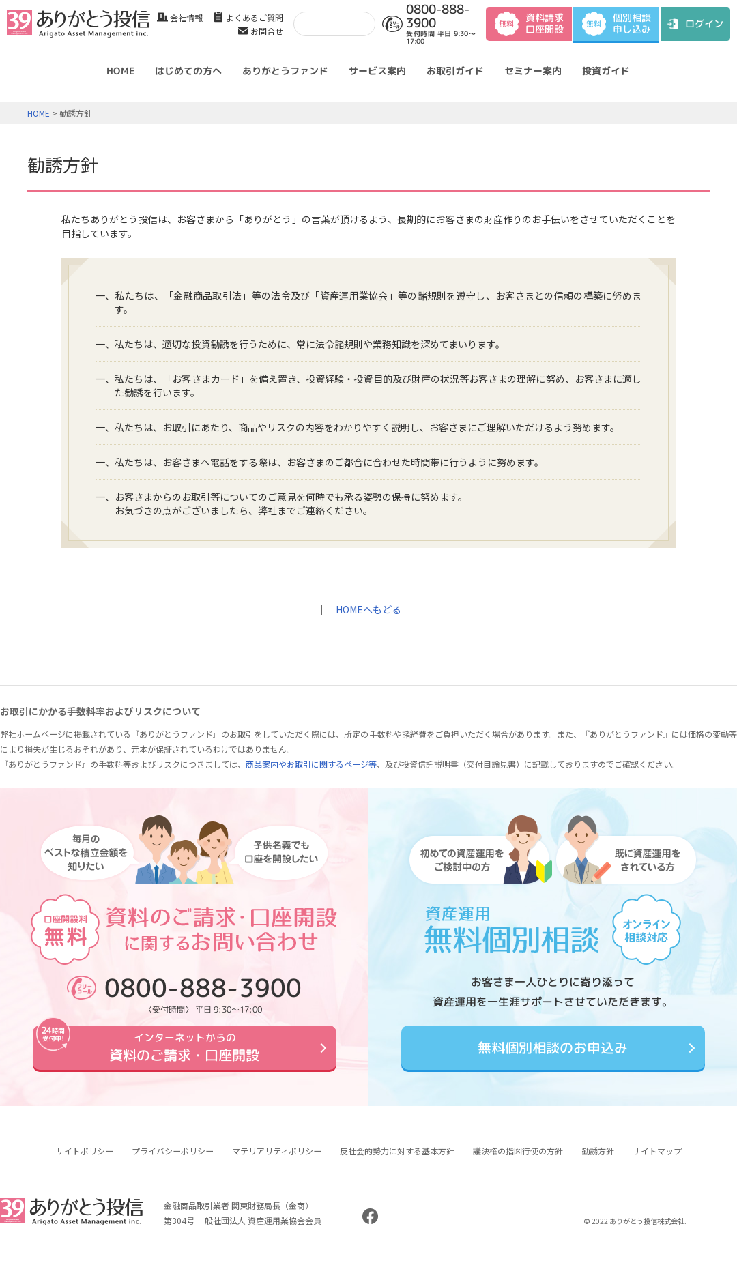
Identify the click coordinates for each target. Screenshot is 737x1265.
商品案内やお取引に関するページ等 (311, 764)
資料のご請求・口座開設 (184, 1052)
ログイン (704, 23)
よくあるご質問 (254, 17)
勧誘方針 (597, 1161)
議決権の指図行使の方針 (518, 1161)
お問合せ (266, 31)
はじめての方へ (188, 70)
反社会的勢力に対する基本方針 (397, 1161)
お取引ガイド (455, 70)
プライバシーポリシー (173, 1161)
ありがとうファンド (285, 70)
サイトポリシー (84, 1161)
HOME (120, 70)
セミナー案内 (533, 70)
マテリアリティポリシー (276, 1161)
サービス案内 (377, 70)
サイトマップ (657, 1161)
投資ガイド (606, 70)
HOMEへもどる (368, 609)
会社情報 (186, 17)
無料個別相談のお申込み (552, 1052)
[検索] (331, 23)
